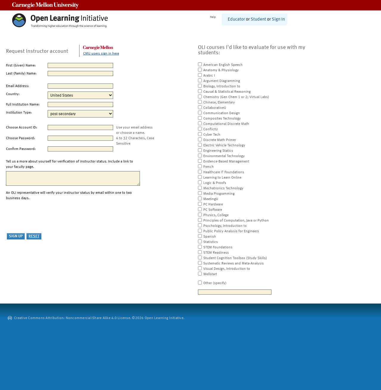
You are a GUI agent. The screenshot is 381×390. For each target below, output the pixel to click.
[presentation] (51, 217)
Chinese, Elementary (219, 102)
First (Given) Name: (21, 65)
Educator (236, 19)
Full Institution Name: (23, 104)
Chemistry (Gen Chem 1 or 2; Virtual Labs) (236, 97)
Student (258, 19)
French (208, 167)
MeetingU (210, 199)
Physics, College (216, 215)
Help (213, 17)
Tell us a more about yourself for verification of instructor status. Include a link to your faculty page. (69, 164)
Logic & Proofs (214, 183)
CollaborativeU (214, 108)
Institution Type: (19, 112)
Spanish (209, 237)
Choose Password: (20, 138)
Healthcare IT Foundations (223, 172)
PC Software (212, 210)
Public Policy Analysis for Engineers (231, 231)
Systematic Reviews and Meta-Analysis (233, 263)
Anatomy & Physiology (221, 70)
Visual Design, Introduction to (226, 269)
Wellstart (210, 274)
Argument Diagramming (221, 81)
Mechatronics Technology (223, 188)
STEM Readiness (216, 253)
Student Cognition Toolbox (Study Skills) (235, 258)
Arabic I (209, 76)
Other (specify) (215, 283)
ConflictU (210, 129)
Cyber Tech (211, 135)
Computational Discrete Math (226, 124)
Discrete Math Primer (219, 140)
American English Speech (223, 65)
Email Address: (17, 86)
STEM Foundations (217, 247)
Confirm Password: (21, 149)
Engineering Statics (218, 151)
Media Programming (219, 194)
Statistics (210, 242)
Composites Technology (222, 118)
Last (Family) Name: (21, 73)
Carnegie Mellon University (45, 5)
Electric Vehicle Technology (224, 145)
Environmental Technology (224, 156)
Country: (13, 94)
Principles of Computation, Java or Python (236, 220)
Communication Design (221, 113)
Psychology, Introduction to (225, 226)
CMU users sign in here (101, 53)
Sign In (278, 19)
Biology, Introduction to (221, 86)
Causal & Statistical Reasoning (227, 92)
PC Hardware (213, 204)
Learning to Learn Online (222, 177)
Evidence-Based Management (226, 161)
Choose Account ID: (21, 127)
